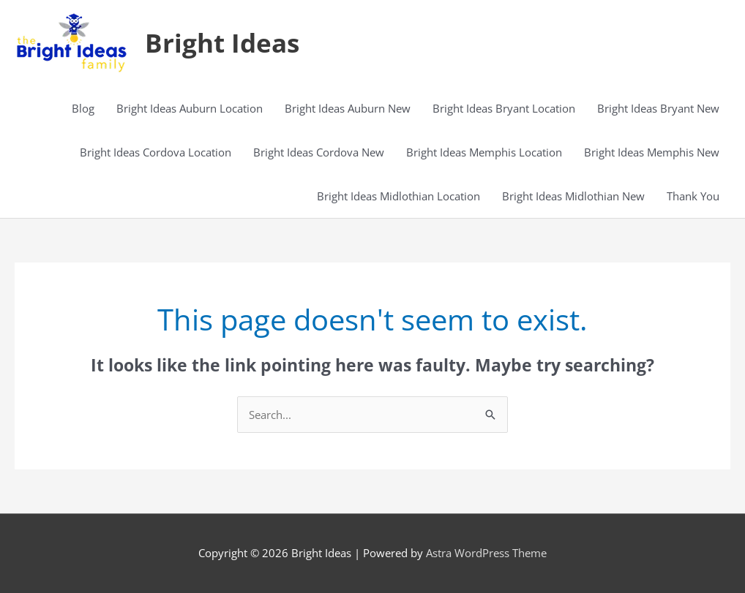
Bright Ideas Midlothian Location (398, 196)
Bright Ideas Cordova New (318, 152)
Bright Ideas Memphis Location (484, 152)
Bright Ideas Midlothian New (573, 196)
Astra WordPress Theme (486, 552)
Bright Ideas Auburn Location (189, 108)
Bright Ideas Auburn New (348, 108)
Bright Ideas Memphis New (651, 152)
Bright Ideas (222, 43)
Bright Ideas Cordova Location (155, 152)
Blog (83, 108)
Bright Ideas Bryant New (658, 108)
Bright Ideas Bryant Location (504, 108)
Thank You (693, 196)
